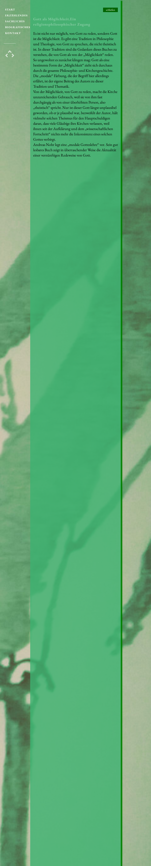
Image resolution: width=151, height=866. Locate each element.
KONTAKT (13, 31)
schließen (110, 9)
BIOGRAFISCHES (17, 25)
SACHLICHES (15, 19)
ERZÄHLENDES (16, 13)
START (10, 8)
